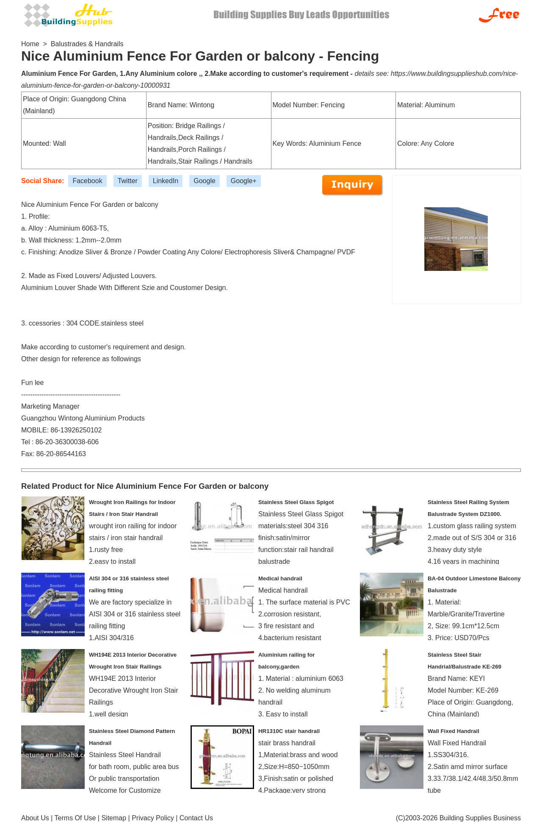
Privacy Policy (153, 818)
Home (30, 43)
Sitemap (113, 818)
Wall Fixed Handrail (453, 731)
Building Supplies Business (480, 818)
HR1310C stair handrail (289, 731)
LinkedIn (166, 180)
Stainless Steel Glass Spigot (296, 502)
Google (205, 180)
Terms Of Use (75, 818)
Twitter (128, 180)
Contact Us (196, 818)
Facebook (87, 180)
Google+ (244, 180)
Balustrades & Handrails (87, 43)
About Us (35, 818)
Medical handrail (280, 578)
